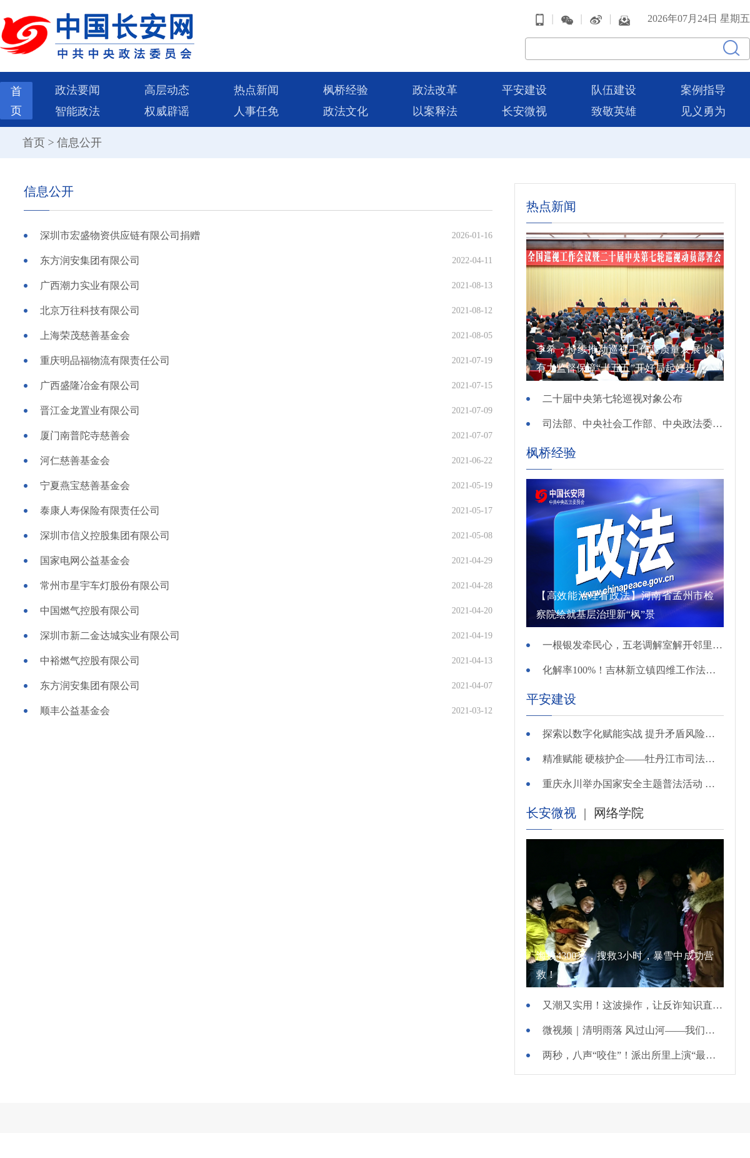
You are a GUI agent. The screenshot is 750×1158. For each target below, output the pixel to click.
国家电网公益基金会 (85, 560)
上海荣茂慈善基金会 (85, 335)
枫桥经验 (345, 90)
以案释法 (435, 111)
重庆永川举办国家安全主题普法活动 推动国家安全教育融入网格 (633, 783)
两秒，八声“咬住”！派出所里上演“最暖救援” (633, 1055)
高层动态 (166, 90)
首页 (33, 142)
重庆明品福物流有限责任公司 (105, 360)
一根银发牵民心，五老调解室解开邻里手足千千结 (633, 645)
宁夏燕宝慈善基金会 (85, 485)
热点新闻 (256, 90)
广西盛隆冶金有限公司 (90, 385)
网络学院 (619, 813)
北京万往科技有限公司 (90, 310)
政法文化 (345, 111)
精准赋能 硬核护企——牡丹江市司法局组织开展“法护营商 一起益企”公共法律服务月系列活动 (633, 758)
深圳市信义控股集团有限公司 (105, 535)
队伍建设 (613, 90)
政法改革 (435, 90)
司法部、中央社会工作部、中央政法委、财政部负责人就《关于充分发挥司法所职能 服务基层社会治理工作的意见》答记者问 (633, 423)
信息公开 (79, 142)
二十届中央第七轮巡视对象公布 (612, 398)
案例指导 (703, 90)
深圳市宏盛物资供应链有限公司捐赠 (120, 235)
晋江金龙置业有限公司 (90, 410)
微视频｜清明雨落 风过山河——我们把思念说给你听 (633, 1030)
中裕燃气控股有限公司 (90, 660)
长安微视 (524, 111)
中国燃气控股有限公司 (90, 610)
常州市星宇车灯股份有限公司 (105, 585)
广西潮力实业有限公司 (90, 285)
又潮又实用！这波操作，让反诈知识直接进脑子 (633, 1005)
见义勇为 (703, 111)
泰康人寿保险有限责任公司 (100, 510)
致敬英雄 (613, 111)
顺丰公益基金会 (75, 710)
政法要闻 (77, 90)
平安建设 (524, 90)
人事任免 (256, 111)
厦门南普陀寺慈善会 (85, 435)
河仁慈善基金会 (75, 460)
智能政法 (77, 111)
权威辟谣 (166, 111)
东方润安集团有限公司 (90, 260)
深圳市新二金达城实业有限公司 (110, 635)
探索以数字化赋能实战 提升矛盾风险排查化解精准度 (633, 733)
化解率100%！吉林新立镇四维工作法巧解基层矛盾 (633, 670)
